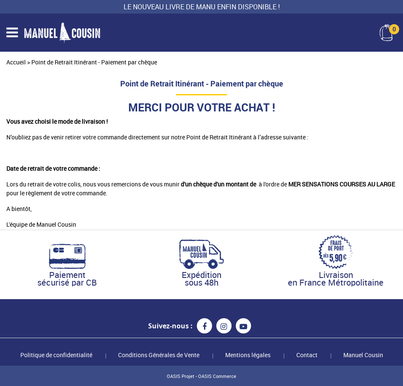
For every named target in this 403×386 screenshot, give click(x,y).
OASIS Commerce (217, 376)
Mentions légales (248, 355)
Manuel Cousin (363, 355)
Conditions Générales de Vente (158, 355)
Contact (306, 355)
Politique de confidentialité (56, 355)
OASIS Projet (180, 376)
